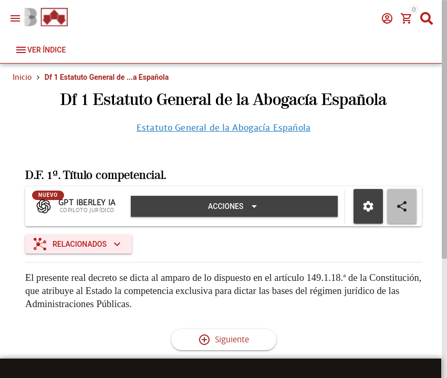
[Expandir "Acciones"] (234, 206)
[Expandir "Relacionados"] (78, 244)
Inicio (22, 77)
